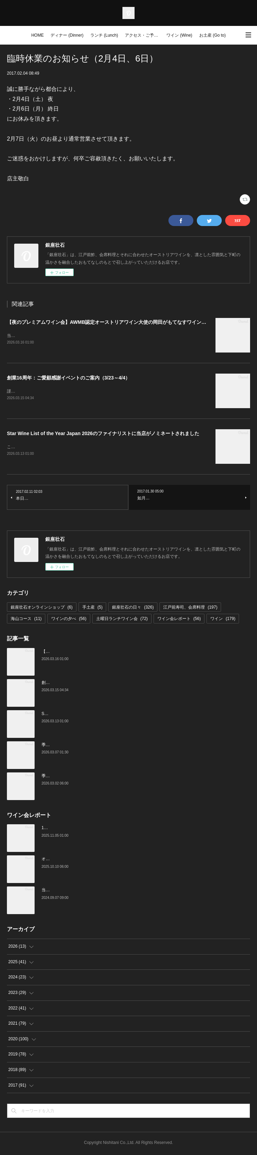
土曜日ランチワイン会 (122, 620)
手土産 (92, 608)
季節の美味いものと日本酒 (66, 777)
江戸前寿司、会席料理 (190, 608)
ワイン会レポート (179, 620)
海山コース (26, 620)
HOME (37, 35)
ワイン (222, 620)
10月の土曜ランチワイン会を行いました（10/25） (88, 829)
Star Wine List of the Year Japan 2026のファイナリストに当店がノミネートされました (103, 434)
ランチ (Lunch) (104, 35)
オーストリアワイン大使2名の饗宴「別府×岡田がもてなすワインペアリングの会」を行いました (131, 860)
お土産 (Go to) (212, 35)
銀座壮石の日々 (133, 608)
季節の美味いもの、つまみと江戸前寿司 (79, 746)
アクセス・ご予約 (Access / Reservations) (144, 35)
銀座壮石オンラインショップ (42, 608)
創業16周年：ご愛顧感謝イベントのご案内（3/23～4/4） (68, 378)
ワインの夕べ (68, 620)
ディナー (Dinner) (67, 35)
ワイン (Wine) (179, 35)
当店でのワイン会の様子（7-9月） (73, 891)
